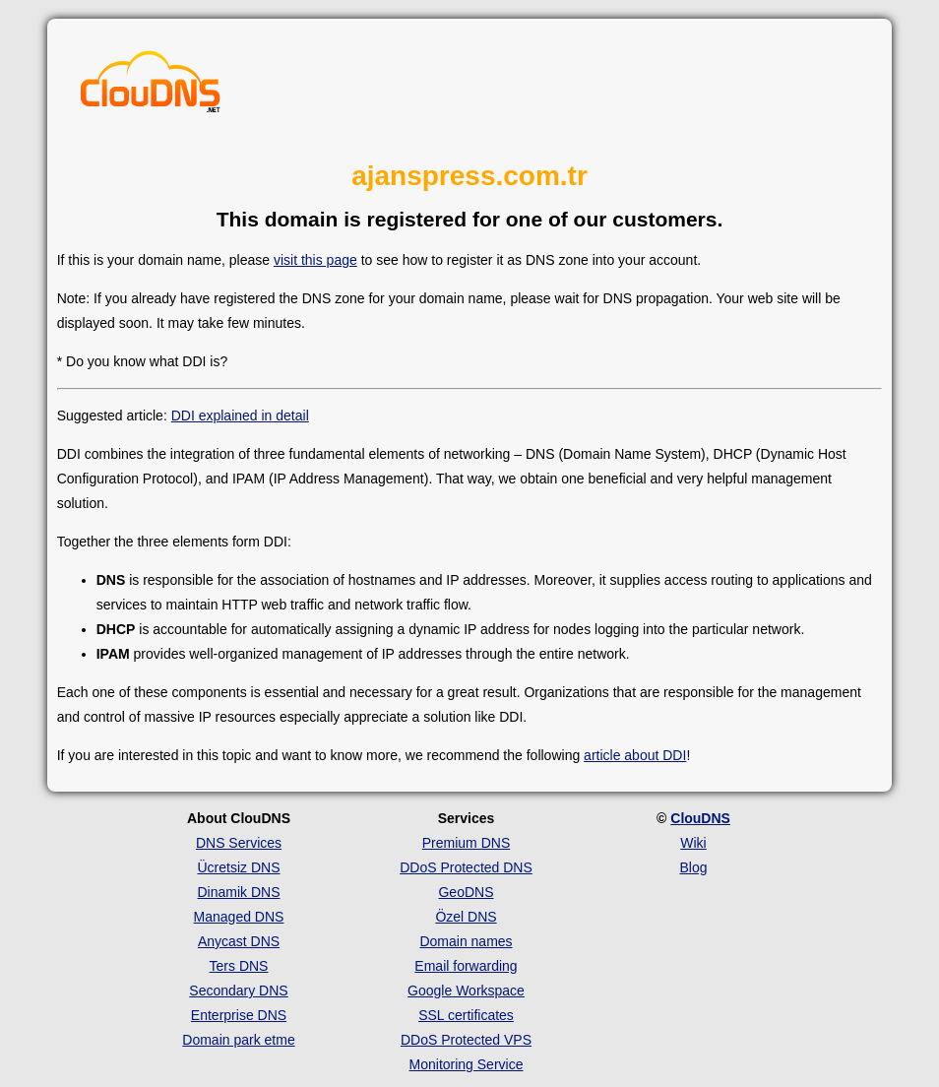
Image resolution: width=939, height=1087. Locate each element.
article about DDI (635, 755)
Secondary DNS (238, 990)
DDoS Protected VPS (466, 1040)
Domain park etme (238, 1040)
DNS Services (239, 843)
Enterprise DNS (238, 1015)
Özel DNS (465, 917)
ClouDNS (700, 818)
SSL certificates (466, 1015)
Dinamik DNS (238, 892)
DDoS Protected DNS (466, 867)
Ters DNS (239, 966)
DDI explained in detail (240, 415)
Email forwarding (465, 966)
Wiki (693, 843)
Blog (693, 867)
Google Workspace (466, 990)
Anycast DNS (239, 941)
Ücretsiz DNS (238, 867)
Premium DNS (466, 843)
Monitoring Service (466, 1064)
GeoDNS (465, 892)
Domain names (465, 941)
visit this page (315, 260)
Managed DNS (239, 917)
